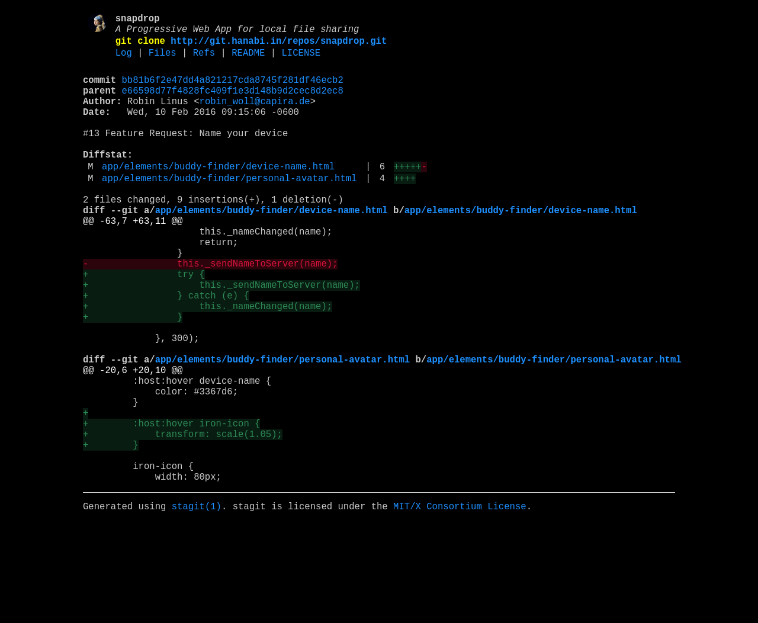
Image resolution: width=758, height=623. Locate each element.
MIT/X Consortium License (459, 604)
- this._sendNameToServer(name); (210, 312)
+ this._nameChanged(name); (207, 364)
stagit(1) (196, 604)
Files (162, 61)
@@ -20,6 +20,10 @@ (132, 442)
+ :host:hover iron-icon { (171, 507)
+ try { (144, 325)
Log (123, 61)
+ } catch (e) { (166, 351)
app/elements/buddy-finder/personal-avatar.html (229, 210)
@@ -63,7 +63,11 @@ (132, 259)
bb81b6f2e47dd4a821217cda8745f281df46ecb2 (232, 90)
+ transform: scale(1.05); (182, 520)
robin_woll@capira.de (255, 116)
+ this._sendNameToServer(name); (221, 338)
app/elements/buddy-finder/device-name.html (218, 196)
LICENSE (300, 61)
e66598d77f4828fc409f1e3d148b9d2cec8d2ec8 (232, 103)
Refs (204, 61)
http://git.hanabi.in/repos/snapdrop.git (279, 46)
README (248, 61)
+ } (132, 377)
